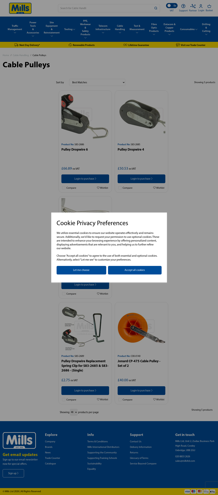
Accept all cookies (135, 270)
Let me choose (81, 270)
